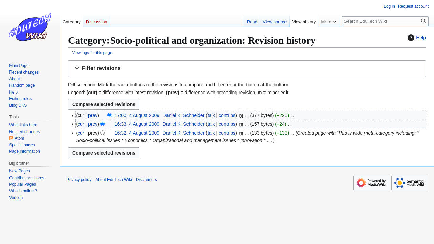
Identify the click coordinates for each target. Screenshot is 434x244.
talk (211, 115)
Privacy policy (78, 179)
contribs (227, 115)
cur (81, 124)
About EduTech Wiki (113, 179)
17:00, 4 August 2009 (137, 115)
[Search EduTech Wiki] (385, 21)
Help (416, 37)
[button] (247, 68)
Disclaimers (146, 179)
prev (92, 115)
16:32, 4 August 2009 (137, 133)
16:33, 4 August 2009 (137, 124)
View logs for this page (92, 52)
